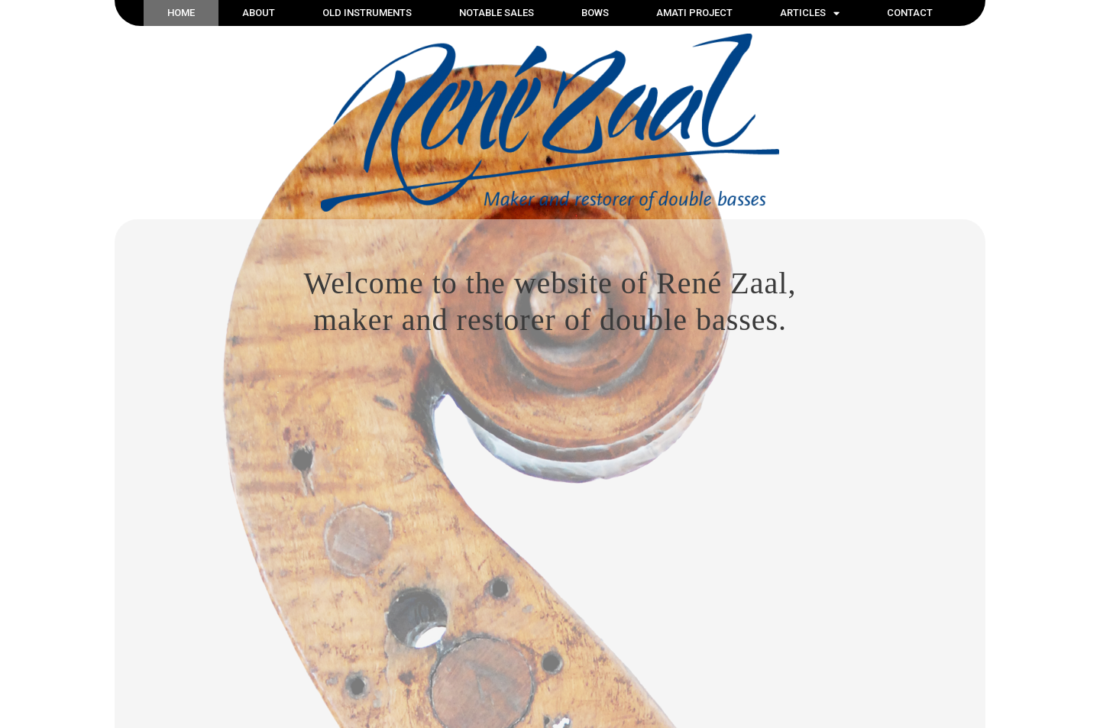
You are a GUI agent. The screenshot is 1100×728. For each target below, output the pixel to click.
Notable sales (496, 12)
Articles (810, 13)
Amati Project (694, 12)
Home (181, 12)
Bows (595, 12)
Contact (910, 12)
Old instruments (367, 12)
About (258, 12)
